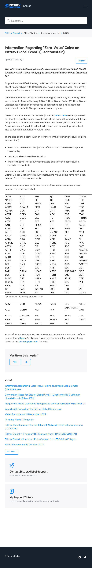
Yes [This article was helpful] (14, 362)
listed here (61, 115)
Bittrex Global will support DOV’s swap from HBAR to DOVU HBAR (41, 433)
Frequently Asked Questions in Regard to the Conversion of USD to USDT (45, 403)
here (22, 338)
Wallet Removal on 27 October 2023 (24, 444)
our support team (28, 341)
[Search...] (46, 20)
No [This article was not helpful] (26, 362)
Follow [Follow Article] (81, 61)
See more (11, 452)
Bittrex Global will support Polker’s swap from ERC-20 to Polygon (40, 439)
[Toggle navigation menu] (85, 6)
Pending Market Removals (19, 419)
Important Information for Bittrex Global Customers (33, 409)
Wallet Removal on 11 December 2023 (25, 414)
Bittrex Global (12, 33)
